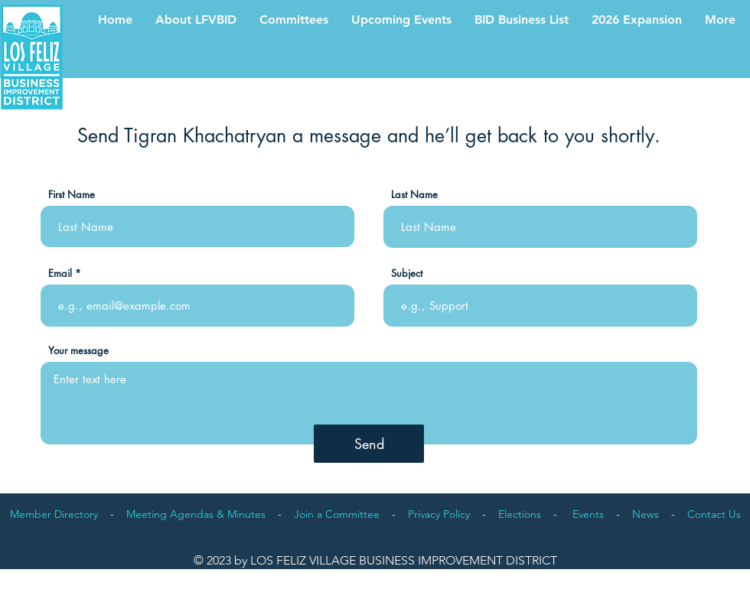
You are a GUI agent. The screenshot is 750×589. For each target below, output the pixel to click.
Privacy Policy (439, 514)
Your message (78, 351)
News (645, 514)
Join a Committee (337, 514)
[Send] (369, 444)
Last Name (414, 195)
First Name (71, 195)
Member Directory (54, 514)
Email (60, 273)
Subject (406, 273)
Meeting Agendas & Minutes (196, 514)
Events (588, 514)
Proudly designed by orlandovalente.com (700, 574)
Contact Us (714, 514)
